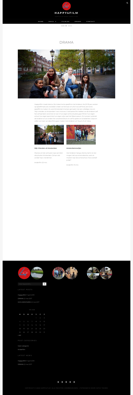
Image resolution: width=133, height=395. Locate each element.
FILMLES (66, 21)
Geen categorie (23, 346)
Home (63, 26)
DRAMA (78, 21)
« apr (19, 335)
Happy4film (66, 12)
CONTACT (90, 21)
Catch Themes (102, 388)
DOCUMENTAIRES (24, 302)
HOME (41, 21)
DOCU (51, 21)
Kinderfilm (21, 349)
